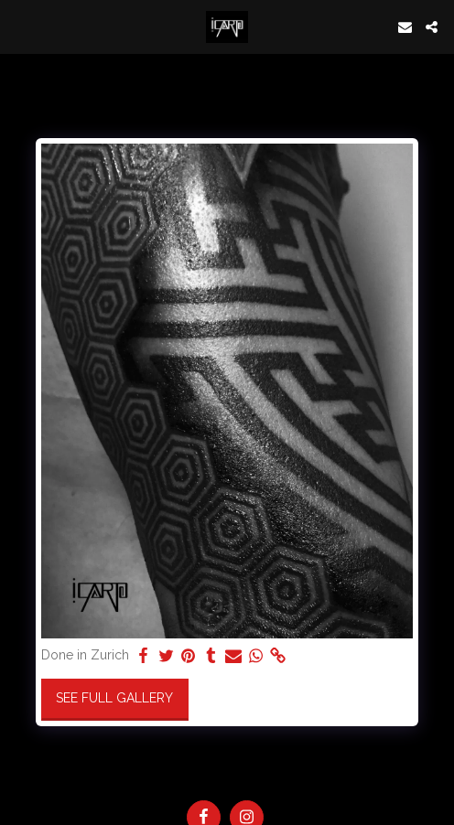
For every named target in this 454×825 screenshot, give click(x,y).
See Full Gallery (114, 698)
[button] (20, 26)
